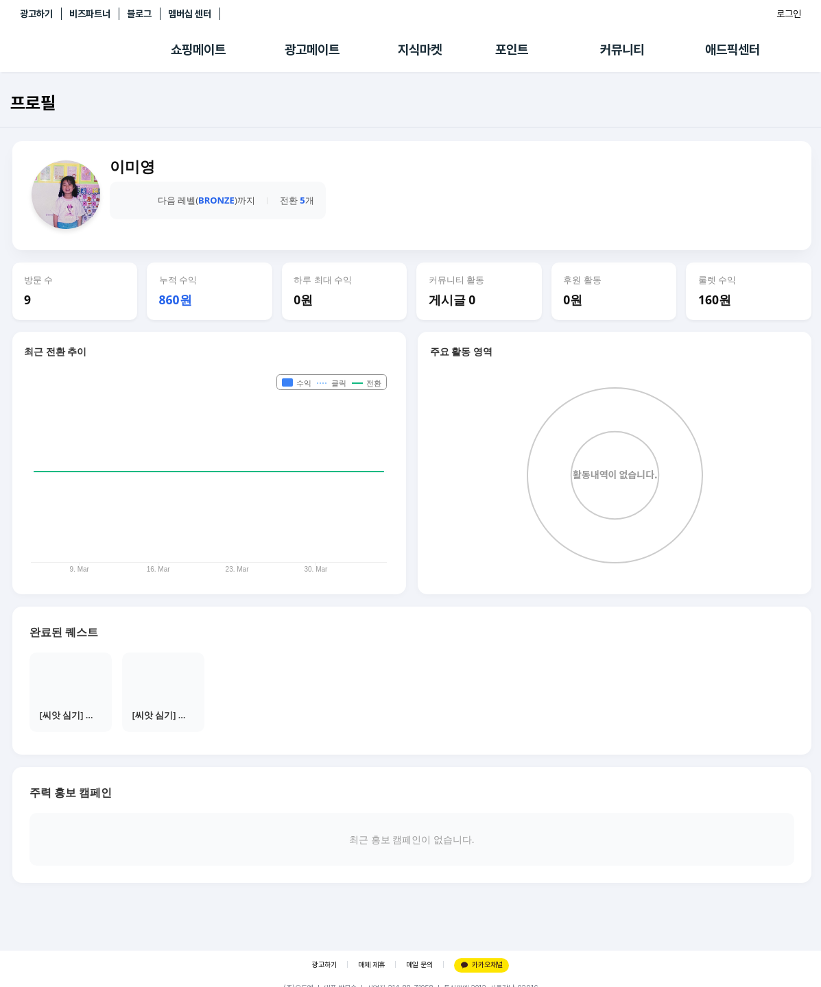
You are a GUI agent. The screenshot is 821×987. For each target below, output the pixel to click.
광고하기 (36, 13)
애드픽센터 (732, 50)
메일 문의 (419, 964)
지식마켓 (420, 50)
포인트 (511, 50)
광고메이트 (312, 50)
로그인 (788, 14)
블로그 (139, 13)
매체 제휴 (371, 964)
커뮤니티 (622, 50)
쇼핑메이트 (198, 50)
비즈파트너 (89, 13)
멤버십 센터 (189, 13)
